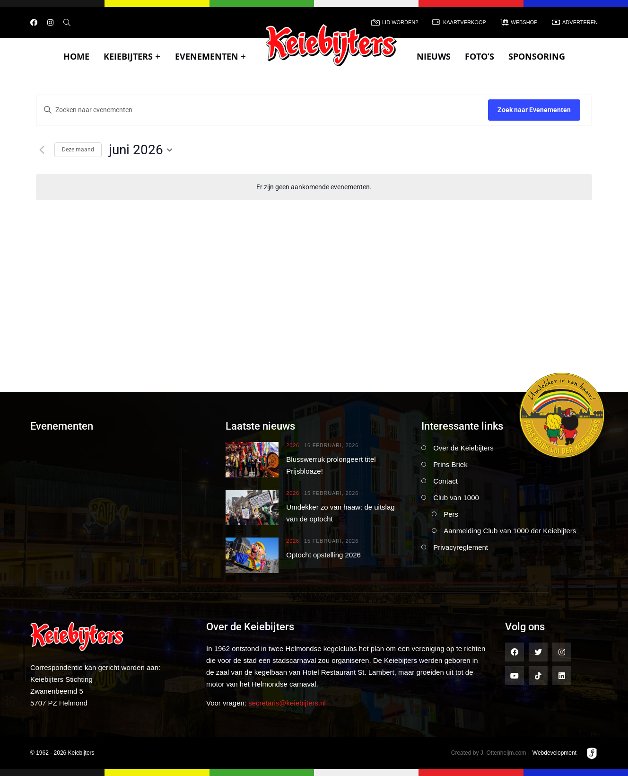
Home (76, 56)
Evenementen (210, 56)
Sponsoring (536, 56)
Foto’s (479, 56)
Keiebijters (132, 56)
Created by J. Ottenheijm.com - (490, 753)
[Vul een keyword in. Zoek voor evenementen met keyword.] (262, 110)
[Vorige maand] (41, 150)
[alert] (314, 187)
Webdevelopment (554, 753)
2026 (292, 445)
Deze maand (78, 149)
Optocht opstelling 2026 (323, 555)
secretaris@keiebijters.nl (287, 703)
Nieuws (434, 56)
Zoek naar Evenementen (534, 110)
